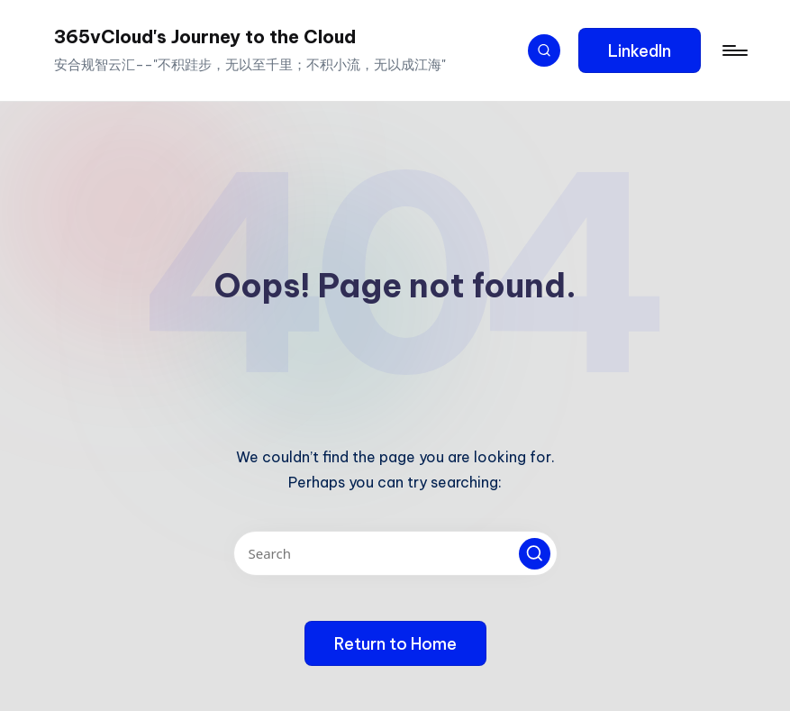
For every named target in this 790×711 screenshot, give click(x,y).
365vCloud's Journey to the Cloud (205, 36)
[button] (639, 50)
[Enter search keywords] (395, 553)
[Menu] (733, 50)
